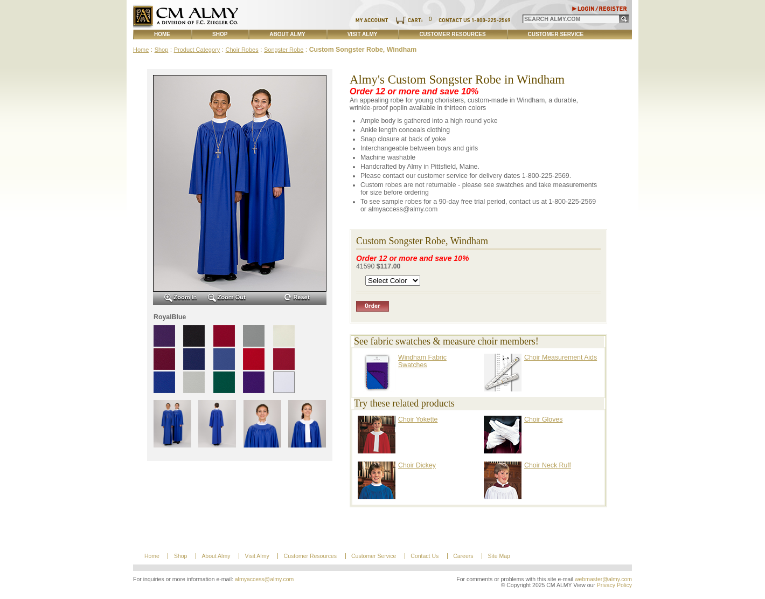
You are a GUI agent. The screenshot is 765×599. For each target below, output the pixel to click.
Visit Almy (362, 34)
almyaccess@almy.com (264, 579)
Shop (219, 34)
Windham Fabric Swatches (422, 361)
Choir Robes (242, 49)
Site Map (499, 556)
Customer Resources (452, 34)
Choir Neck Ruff (547, 465)
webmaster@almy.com (603, 579)
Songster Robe (283, 49)
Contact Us (425, 556)
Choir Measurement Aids (560, 357)
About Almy (287, 34)
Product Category (197, 49)
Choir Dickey (417, 465)
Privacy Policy (614, 585)
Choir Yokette (417, 419)
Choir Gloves (543, 419)
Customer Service (556, 34)
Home (162, 34)
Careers (463, 556)
